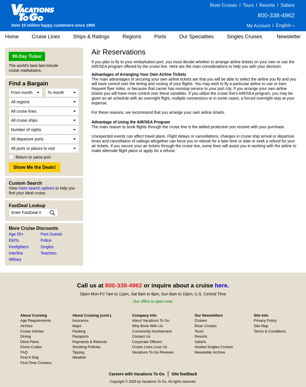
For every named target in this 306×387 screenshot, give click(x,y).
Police (46, 240)
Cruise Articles (32, 331)
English (284, 25)
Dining (25, 336)
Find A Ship (29, 357)
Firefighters (19, 247)
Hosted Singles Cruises (214, 347)
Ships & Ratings (91, 36)
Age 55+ (16, 234)
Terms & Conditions (270, 331)
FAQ (24, 352)
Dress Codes (31, 347)
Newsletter (289, 36)
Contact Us (141, 336)
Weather (79, 357)
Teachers (49, 253)
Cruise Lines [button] (46, 36)
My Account (258, 25)
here (221, 285)
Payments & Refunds (89, 342)
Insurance (80, 320)
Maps (76, 326)
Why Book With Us (147, 326)
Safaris (287, 5)
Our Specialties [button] (196, 36)
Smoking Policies (86, 347)
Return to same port (33, 157)
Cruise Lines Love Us (149, 347)
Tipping (78, 352)
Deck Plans (29, 342)
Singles (47, 247)
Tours (248, 5)
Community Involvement (151, 331)
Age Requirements (35, 320)
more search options (36, 188)
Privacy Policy (265, 320)
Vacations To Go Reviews (153, 352)
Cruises (201, 320)
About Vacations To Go (150, 320)
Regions (131, 36)
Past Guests (51, 234)
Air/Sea (26, 326)
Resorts (267, 5)
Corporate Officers (147, 342)
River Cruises (223, 5)
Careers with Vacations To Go (137, 374)
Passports (80, 336)
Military (15, 259)
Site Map (261, 326)
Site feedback (184, 374)
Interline (16, 253)
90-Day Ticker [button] (27, 56)
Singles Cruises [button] (244, 36)
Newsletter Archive (210, 352)
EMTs (14, 240)
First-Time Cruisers (36, 363)
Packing (78, 331)
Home (12, 36)
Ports (160, 36)
